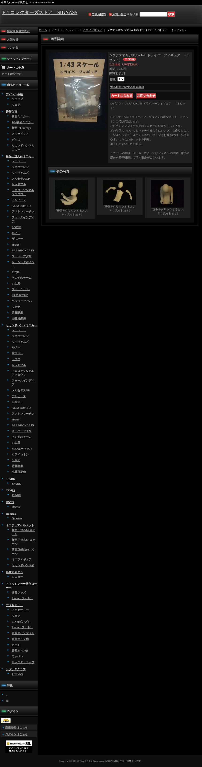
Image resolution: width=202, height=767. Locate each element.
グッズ (16, 139)
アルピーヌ (19, 200)
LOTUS (16, 227)
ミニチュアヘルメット (20, 525)
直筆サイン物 (20, 639)
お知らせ (12, 39)
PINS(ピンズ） (21, 621)
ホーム (43, 30)
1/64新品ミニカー (23, 122)
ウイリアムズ (20, 172)
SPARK (10, 479)
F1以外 (16, 283)
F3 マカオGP (20, 295)
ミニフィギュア (21, 559)
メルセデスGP (21, 178)
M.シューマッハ (22, 301)
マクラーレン (20, 167)
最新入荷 (11, 111)
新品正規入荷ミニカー (20, 156)
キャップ (17, 98)
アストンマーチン (23, 211)
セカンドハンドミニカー (21, 325)
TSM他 (10, 490)
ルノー (16, 233)
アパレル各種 (14, 94)
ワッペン (17, 656)
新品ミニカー (20, 116)
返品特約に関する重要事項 (127, 87)
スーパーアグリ (21, 256)
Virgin (15, 272)
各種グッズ (19, 592)
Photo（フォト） (22, 598)
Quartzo (11, 514)
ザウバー (17, 238)
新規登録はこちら (16, 727)
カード (16, 645)
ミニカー (17, 576)
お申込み (17, 674)
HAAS (15, 244)
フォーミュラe (21, 289)
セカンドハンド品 (23, 565)
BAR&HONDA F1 (23, 250)
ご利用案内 (99, 14)
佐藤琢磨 (17, 312)
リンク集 (12, 47)
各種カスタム (14, 572)
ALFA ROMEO (21, 206)
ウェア (16, 104)
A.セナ (16, 306)
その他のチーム (21, 277)
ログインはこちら (16, 734)
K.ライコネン (20, 454)
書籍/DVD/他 (20, 650)
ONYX (10, 502)
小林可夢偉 (19, 318)
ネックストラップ (23, 662)
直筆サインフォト (23, 633)
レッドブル (19, 184)
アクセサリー (14, 605)
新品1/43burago (21, 128)
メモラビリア (20, 133)
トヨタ (16, 359)
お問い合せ (119, 14)
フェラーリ (19, 161)
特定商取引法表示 (18, 31)
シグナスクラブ (16, 669)
